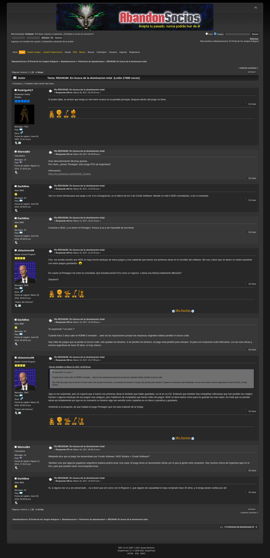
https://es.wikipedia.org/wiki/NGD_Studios (69, 173)
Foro (209, 34)
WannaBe (24, 151)
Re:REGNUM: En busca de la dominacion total (79, 89)
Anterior (23, 72)
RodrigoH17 (25, 90)
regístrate (57, 34)
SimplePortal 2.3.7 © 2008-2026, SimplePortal (136, 551)
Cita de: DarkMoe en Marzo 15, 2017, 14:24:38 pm (70, 367)
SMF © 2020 (134, 548)
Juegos (219, 34)
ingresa (47, 34)
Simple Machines (148, 548)
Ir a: (221, 527)
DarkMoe (23, 186)
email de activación (84, 34)
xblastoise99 (26, 250)
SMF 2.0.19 (123, 548)
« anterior (243, 68)
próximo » (253, 68)
